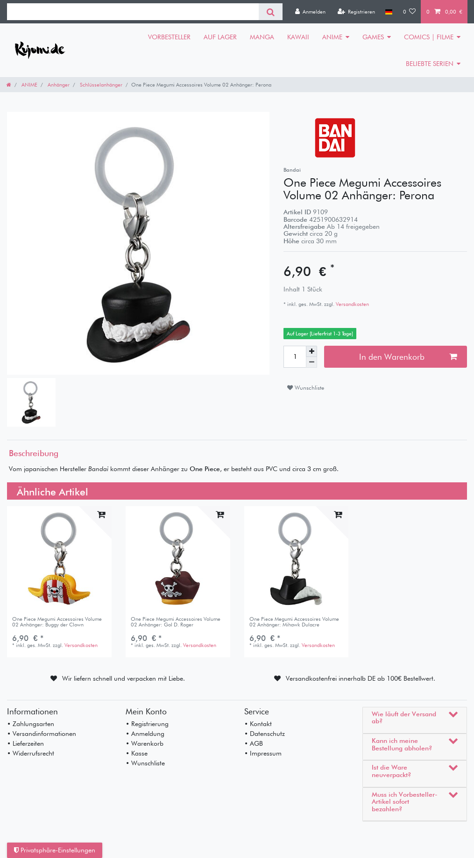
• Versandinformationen (41, 733)
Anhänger (58, 84)
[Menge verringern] (311, 362)
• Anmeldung (145, 733)
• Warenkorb (144, 743)
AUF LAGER (220, 37)
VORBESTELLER (169, 37)
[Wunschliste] (409, 11)
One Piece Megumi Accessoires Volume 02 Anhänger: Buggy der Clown (57, 622)
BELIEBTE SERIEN (429, 63)
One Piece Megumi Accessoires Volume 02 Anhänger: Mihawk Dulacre (294, 622)
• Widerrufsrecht (30, 753)
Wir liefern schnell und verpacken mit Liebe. (123, 678)
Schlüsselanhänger (100, 84)
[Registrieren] (356, 11)
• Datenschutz (264, 733)
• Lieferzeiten (25, 743)
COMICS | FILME (428, 37)
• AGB (253, 743)
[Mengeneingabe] (294, 356)
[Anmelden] (310, 11)
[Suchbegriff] (133, 11)
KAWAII (298, 37)
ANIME (332, 37)
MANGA (262, 37)
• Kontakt (258, 723)
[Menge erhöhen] (311, 351)
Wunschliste (305, 387)
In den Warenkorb (408, 356)
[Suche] (271, 11)
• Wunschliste (145, 763)
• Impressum (263, 753)
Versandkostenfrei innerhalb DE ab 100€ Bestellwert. (360, 678)
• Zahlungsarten (30, 723)
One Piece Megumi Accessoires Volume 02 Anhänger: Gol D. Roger (175, 622)
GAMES (373, 37)
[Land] (388, 11)
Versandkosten (351, 304)
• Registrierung (147, 723)
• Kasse (137, 753)
